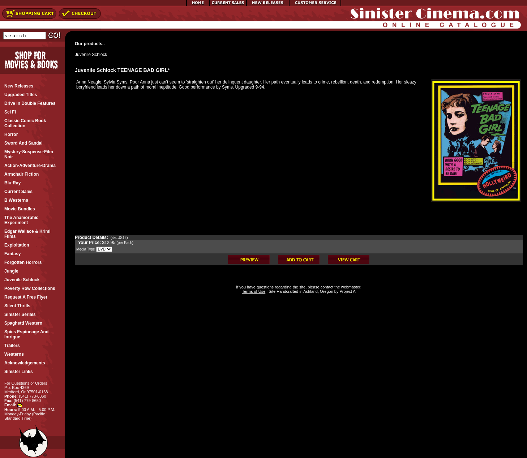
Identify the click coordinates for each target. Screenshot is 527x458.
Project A (346, 291)
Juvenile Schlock (91, 54)
